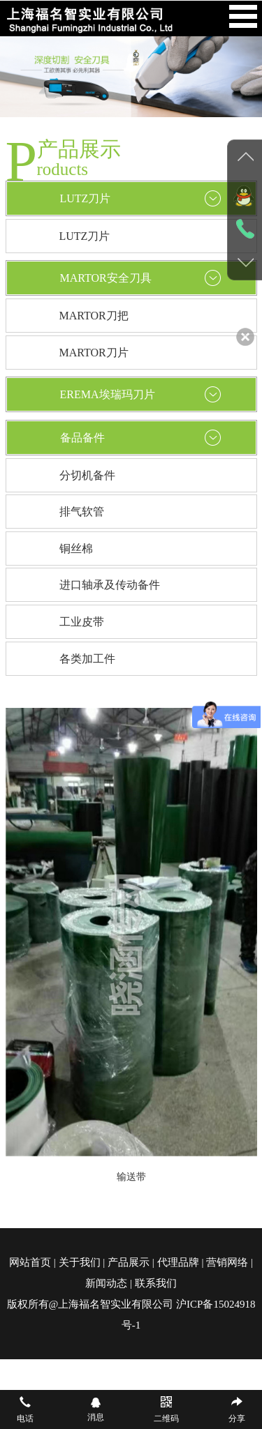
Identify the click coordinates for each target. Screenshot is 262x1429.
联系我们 (156, 1283)
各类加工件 (87, 659)
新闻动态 (106, 1283)
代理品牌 (178, 1262)
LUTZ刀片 (84, 236)
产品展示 (129, 1262)
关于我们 (80, 1262)
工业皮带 (81, 622)
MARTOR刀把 (94, 316)
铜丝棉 (76, 548)
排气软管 (81, 511)
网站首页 (30, 1262)
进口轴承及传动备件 (109, 585)
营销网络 (227, 1262)
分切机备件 (87, 475)
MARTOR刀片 (94, 352)
